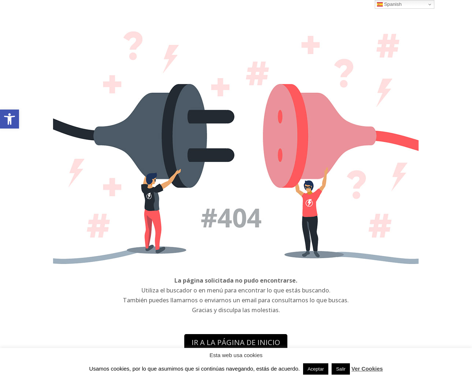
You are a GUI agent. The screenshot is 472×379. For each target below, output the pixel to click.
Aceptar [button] (315, 369)
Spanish (389, 4)
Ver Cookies (367, 368)
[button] (9, 119)
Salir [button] (340, 369)
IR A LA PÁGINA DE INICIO (236, 342)
